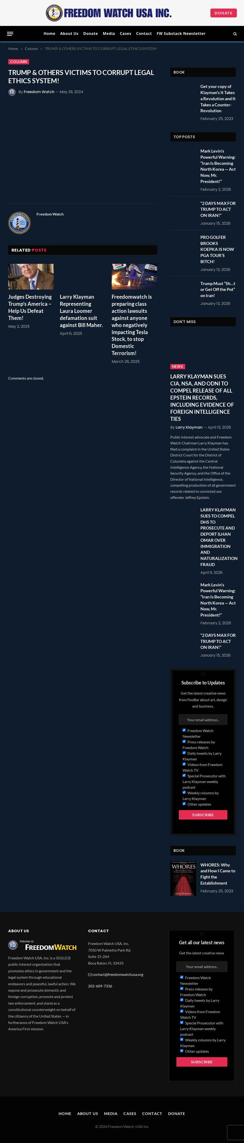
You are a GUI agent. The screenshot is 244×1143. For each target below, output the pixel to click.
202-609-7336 (100, 986)
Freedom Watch (39, 92)
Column (18, 61)
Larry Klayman (189, 427)
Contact (144, 33)
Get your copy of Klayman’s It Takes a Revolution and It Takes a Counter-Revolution (218, 98)
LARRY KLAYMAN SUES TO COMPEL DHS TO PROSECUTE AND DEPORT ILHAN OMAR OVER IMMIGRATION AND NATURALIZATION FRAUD (219, 537)
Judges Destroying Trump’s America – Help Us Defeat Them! (30, 307)
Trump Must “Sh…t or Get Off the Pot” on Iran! (217, 289)
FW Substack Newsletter (181, 33)
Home (49, 33)
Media (109, 33)
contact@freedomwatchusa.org (118, 974)
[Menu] (10, 34)
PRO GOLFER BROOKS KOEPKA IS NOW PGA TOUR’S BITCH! (217, 249)
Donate (224, 13)
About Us (69, 33)
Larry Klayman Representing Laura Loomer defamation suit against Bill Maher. (81, 311)
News (177, 366)
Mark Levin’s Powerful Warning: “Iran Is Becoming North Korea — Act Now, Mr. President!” (218, 166)
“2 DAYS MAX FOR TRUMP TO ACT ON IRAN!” (218, 209)
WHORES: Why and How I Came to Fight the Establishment (217, 874)
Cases (125, 33)
